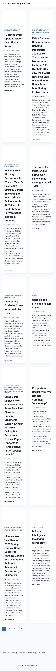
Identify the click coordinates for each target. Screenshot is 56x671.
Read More (9, 91)
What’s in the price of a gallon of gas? (41, 303)
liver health (18, 296)
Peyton (8, 50)
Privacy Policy (31, 653)
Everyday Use (8, 386)
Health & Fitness (37, 527)
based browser (9, 29)
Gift (40, 31)
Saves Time (7, 393)
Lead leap (41, 653)
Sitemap (14, 653)
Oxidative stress (9, 297)
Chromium (16, 31)
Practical (41, 32)
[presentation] (14, 18)
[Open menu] (52, 3)
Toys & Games (14, 166)
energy (34, 296)
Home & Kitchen (17, 387)
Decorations (36, 29)
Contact (22, 653)
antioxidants (8, 296)
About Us (6, 653)
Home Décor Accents (10, 389)
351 (21, 629)
